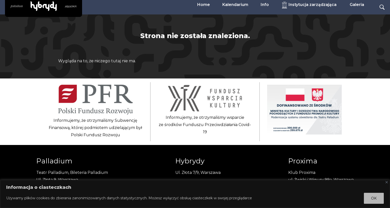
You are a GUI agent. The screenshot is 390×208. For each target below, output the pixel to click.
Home (203, 4)
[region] (195, 194)
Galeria (357, 4)
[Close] (387, 182)
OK (374, 198)
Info (265, 4)
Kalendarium (235, 4)
